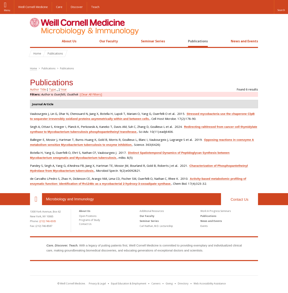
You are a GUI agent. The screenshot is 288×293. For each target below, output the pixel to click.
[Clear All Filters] (91, 94)
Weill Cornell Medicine (33, 7)
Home (34, 41)
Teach (95, 7)
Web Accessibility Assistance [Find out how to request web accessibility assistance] (210, 283)
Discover (77, 7)
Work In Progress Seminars (215, 211)
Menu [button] (7, 10)
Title (43, 89)
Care (59, 7)
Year (63, 89)
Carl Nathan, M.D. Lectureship (156, 226)
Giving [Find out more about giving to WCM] (169, 283)
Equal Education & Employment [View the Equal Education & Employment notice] (128, 283)
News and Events (244, 41)
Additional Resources (152, 211)
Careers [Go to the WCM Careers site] (155, 283)
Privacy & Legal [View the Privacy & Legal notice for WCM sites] (97, 283)
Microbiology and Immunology (70, 199)
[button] (281, 7)
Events (204, 226)
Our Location (36, 199)
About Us (69, 41)
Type (52, 89)
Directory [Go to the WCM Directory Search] (183, 283)
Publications (198, 41)
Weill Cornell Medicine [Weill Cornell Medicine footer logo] (144, 269)
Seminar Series (153, 41)
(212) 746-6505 (47, 221)
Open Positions (87, 216)
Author (34, 89)
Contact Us (239, 200)
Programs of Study (89, 220)
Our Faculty (108, 41)
